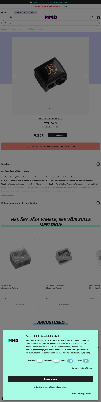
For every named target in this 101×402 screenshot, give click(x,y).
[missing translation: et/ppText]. (76, 353)
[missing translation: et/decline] (50, 387)
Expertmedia (86, 393)
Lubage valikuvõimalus (82, 368)
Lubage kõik (50, 379)
